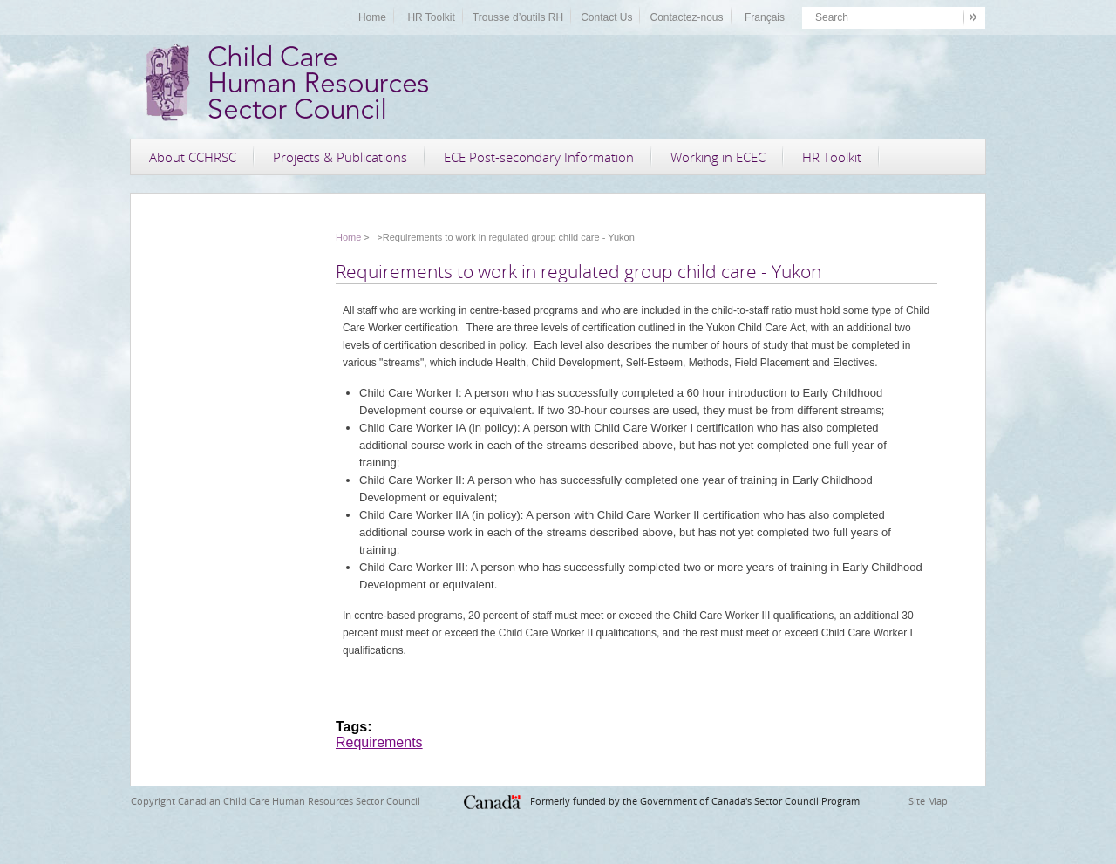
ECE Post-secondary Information (539, 157)
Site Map (928, 800)
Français (765, 17)
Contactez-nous (686, 17)
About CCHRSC (192, 157)
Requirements (379, 742)
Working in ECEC (718, 157)
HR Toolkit (430, 17)
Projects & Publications (340, 157)
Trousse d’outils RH (518, 17)
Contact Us (606, 17)
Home (372, 17)
